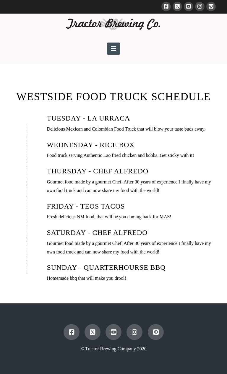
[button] (113, 49)
